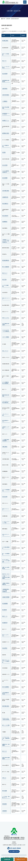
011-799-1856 (23, 706)
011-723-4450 (23, 67)
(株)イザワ (4, 60)
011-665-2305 (23, 408)
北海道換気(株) (5, 197)
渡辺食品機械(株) (5, 260)
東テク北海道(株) (5, 266)
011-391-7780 (23, 459)
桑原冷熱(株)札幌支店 (5, 395)
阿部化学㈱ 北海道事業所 (6, 758)
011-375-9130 (23, 318)
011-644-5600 (23, 312)
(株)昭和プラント (5, 120)
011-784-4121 (23, 554)
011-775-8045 (23, 357)
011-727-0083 (23, 210)
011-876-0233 (23, 693)
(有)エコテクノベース (5, 535)
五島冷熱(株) (4, 88)
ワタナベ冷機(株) (5, 337)
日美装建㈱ (4, 810)
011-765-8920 (23, 159)
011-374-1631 (23, 254)
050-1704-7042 (23, 797)
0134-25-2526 (23, 541)
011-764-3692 (23, 95)
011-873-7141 (23, 280)
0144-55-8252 (23, 503)
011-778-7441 (23, 465)
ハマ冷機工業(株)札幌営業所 (5, 440)
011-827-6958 (23, 510)
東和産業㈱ (4, 804)
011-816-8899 (23, 222)
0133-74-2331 (23, 299)
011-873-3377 (23, 55)
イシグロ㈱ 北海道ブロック (5, 797)
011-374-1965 (23, 725)
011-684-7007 (23, 114)
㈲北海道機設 (5, 603)
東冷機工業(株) (5, 40)
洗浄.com (4, 777)
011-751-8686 (23, 415)
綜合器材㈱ (4, 609)
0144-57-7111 (23, 529)
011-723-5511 (23, 610)
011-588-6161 (23, 623)
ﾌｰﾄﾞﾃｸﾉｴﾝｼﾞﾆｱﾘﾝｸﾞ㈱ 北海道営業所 (5, 738)
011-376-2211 (23, 140)
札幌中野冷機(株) (5, 94)
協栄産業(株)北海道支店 (5, 81)
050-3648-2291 (23, 324)
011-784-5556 (23, 561)
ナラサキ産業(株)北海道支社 (5, 171)
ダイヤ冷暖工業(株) (5, 146)
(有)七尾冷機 (4, 165)
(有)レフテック (5, 350)
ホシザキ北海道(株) (5, 286)
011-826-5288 (23, 784)
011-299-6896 (23, 636)
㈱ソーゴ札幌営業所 (5, 554)
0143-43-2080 (23, 376)
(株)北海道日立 (5, 203)
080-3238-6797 (23, 731)
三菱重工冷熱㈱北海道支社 (5, 584)
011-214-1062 (23, 383)
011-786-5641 (23, 719)
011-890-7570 (23, 535)
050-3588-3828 (23, 765)
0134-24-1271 (23, 127)
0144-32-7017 (23, 364)
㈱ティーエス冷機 (5, 725)
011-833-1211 (23, 402)
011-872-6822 (23, 331)
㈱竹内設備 (4, 790)
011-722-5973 (23, 204)
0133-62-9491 (23, 791)
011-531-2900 (23, 74)
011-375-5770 (23, 165)
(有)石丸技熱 (4, 496)
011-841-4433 (23, 286)
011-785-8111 (23, 648)
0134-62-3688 (23, 453)
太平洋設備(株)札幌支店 (5, 693)
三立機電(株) (4, 101)
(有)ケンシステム (5, 317)
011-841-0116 (23, 228)
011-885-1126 (23, 674)
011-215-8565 (23, 121)
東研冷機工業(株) (5, 706)
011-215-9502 (23, 478)
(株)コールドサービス (5, 635)
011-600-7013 (23, 440)
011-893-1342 (23, 591)
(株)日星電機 (4, 177)
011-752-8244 (23, 61)
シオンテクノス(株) (5, 415)
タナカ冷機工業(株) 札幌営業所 (5, 383)
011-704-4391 (23, 548)
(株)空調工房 (4, 622)
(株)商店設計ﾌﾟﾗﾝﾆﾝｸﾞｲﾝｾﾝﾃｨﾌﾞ (6, 114)
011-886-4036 (23, 522)
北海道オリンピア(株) (5, 427)
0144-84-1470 (23, 738)
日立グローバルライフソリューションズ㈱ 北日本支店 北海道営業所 (6, 576)
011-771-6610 (23, 497)
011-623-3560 (15, 848)
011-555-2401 (23, 267)
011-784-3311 (23, 41)
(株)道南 (4, 152)
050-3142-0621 (23, 576)
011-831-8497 (23, 184)
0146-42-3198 (23, 152)
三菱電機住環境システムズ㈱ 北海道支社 (5, 590)
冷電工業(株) (4, 446)
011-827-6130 (23, 745)
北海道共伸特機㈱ (5, 597)
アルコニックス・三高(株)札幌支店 (5, 719)
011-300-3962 (23, 344)
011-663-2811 (23, 305)
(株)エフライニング (5, 509)
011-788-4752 (23, 772)
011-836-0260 (23, 655)
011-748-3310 (23, 484)
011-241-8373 (23, 48)
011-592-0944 (23, 434)
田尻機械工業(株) (5, 133)
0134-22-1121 (23, 101)
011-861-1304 (23, 191)
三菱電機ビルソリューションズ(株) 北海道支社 (5, 241)
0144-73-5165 (23, 248)
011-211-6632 (23, 516)
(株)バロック (4, 273)
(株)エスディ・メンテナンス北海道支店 (5, 661)
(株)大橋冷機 (4, 73)
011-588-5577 (23, 668)
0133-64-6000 (23, 447)
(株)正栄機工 (4, 648)
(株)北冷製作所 (5, 215)
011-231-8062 (23, 241)
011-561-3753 (23, 197)
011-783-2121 (23, 597)
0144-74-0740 (23, 713)
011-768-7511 (23, 292)
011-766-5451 (23, 337)
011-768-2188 (23, 471)
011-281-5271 (23, 133)
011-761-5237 (23, 273)
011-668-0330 (23, 661)
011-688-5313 (23, 811)
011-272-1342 (23, 81)
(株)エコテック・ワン (6, 299)
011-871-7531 (23, 234)
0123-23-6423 (23, 751)
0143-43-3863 (23, 370)
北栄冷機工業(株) (5, 190)
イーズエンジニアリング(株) (5, 522)
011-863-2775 (23, 351)
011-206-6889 (23, 778)
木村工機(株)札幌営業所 (5, 324)
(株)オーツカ (4, 616)
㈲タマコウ (4, 751)
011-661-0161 (23, 396)
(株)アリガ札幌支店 (5, 54)
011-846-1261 (23, 584)
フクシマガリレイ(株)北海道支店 (5, 402)
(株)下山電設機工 (5, 686)
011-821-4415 (23, 89)
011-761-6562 (23, 687)
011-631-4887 (23, 389)
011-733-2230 (23, 681)
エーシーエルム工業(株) (5, 67)
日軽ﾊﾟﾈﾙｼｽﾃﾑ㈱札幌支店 (5, 568)
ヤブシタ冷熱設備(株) (5, 490)
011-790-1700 (23, 604)
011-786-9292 (23, 428)
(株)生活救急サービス (5, 421)
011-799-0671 (23, 804)
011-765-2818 (23, 700)
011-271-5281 (23, 172)
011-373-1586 (23, 421)
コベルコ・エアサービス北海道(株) (5, 331)
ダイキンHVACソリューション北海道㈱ (5, 560)
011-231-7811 (23, 260)
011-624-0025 (23, 490)
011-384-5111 (23, 216)
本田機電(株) (4, 221)
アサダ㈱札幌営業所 (5, 548)
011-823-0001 (23, 146)
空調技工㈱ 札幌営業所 (5, 745)
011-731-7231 (23, 178)
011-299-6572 (23, 629)
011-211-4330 (23, 108)
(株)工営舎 (4, 279)
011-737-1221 (23, 568)
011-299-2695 (23, 642)
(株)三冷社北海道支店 (5, 108)
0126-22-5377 (23, 616)
